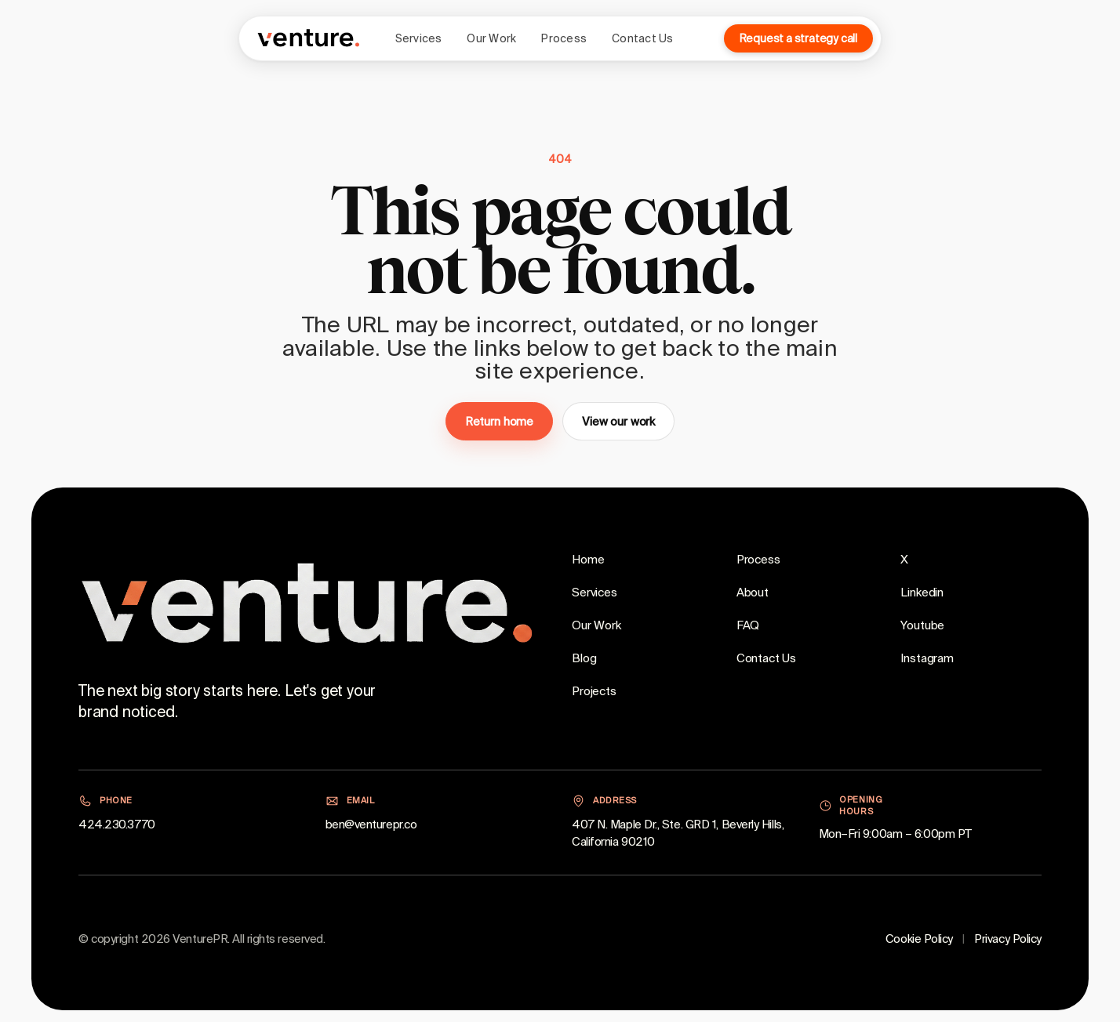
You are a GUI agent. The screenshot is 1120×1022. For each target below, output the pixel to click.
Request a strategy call (798, 38)
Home (588, 559)
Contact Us (642, 38)
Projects (594, 691)
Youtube (922, 625)
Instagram (927, 658)
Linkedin (922, 592)
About (752, 592)
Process (564, 38)
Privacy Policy (1008, 938)
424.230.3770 (116, 824)
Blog (584, 658)
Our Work (491, 38)
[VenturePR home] (308, 38)
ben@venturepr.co (371, 824)
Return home (499, 421)
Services (418, 38)
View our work (618, 421)
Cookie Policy (919, 938)
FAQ (748, 625)
